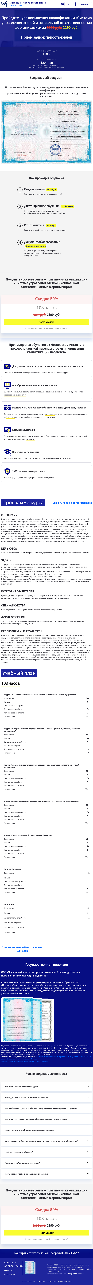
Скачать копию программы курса (72, 502)
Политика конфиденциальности (60, 1281)
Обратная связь (10, 1274)
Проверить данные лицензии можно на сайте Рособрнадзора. (24, 1061)
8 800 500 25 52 (16, 5)
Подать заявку (46, 321)
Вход (70, 4)
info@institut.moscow (76, 1274)
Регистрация (84, 4)
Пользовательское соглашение (33, 1281)
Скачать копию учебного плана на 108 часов (22, 949)
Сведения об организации (13, 1264)
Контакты (8, 1270)
